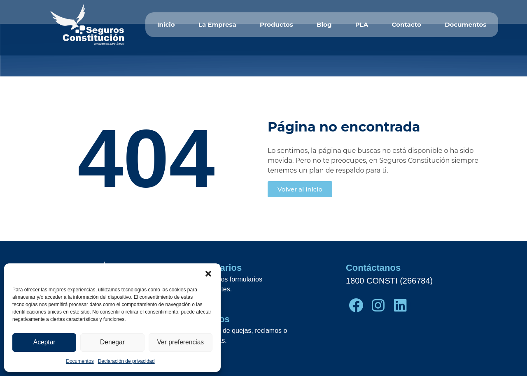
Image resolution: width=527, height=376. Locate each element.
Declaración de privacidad (126, 361)
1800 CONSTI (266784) (389, 280)
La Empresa (217, 24)
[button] (208, 274)
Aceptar (44, 342)
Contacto (406, 24)
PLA (361, 24)
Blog (324, 24)
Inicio (166, 24)
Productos (276, 24)
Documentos (79, 361)
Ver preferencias (180, 342)
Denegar (112, 342)
